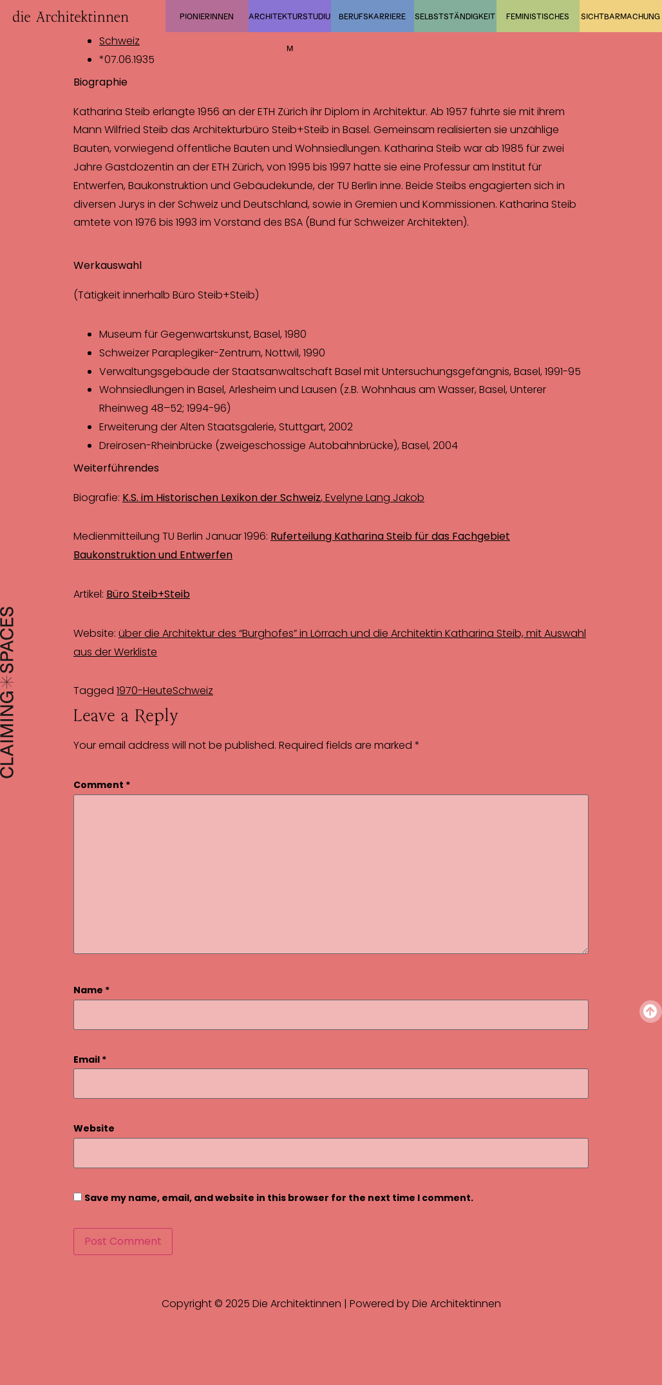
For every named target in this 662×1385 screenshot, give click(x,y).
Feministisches (537, 16)
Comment (101, 785)
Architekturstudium (289, 22)
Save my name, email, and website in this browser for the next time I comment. (278, 1198)
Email (89, 1059)
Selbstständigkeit (455, 16)
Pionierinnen (207, 16)
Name (91, 990)
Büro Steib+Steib (148, 594)
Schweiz (119, 40)
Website (94, 1128)
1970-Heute (145, 690)
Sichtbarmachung (620, 16)
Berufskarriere (372, 16)
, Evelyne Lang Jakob (273, 497)
